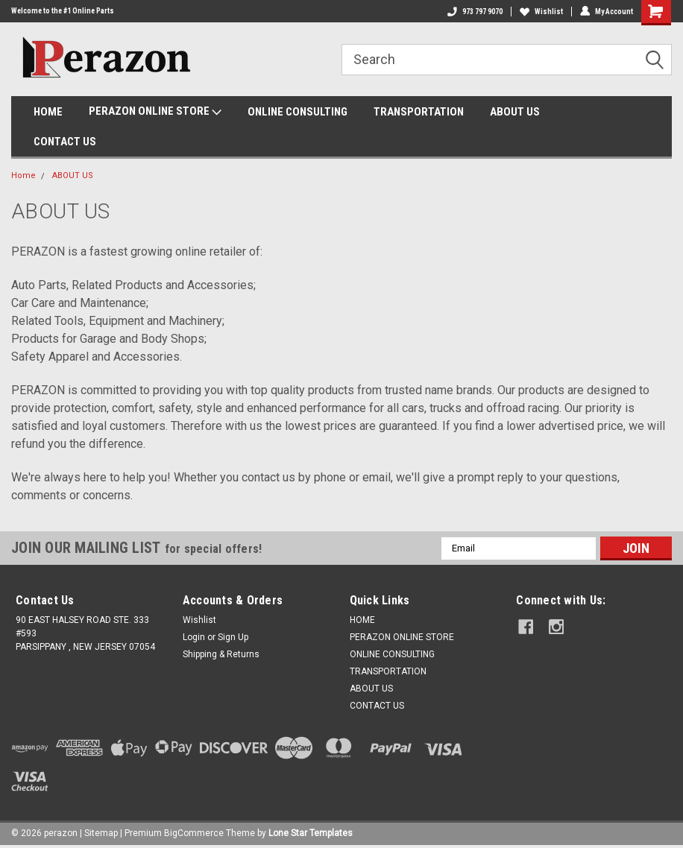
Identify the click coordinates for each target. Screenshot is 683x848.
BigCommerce (194, 833)
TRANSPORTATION (419, 111)
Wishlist (541, 11)
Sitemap (101, 833)
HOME (48, 111)
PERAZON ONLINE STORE (155, 111)
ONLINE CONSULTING (297, 111)
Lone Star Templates (310, 833)
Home (23, 175)
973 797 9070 (475, 11)
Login (194, 637)
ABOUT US (515, 111)
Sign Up (233, 637)
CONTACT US (65, 141)
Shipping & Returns (221, 654)
